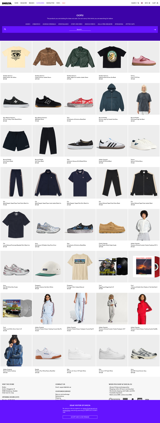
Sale (63, 3)
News (16, 3)
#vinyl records (76, 24)
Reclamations (59, 396)
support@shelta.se (65, 387)
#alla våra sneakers (105, 24)
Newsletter (50, 3)
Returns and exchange (62, 394)
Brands (31, 3)
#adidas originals (49, 24)
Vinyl (58, 3)
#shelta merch (90, 24)
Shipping (58, 398)
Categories (40, 3)
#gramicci (36, 24)
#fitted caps (130, 24)
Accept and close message (80, 417)
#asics (28, 24)
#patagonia (119, 24)
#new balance (63, 24)
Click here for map (8, 393)
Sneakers (23, 3)
